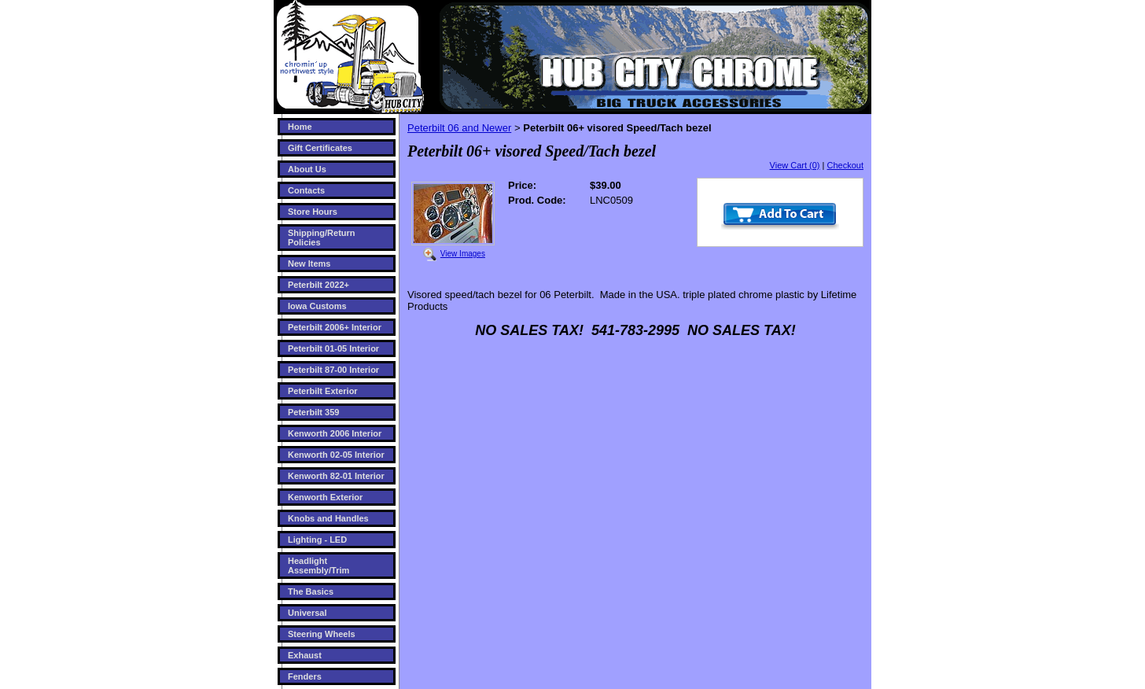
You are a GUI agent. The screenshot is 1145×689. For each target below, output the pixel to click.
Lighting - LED (317, 539)
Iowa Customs (317, 306)
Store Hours (312, 211)
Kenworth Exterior (325, 497)
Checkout (845, 165)
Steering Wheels (321, 634)
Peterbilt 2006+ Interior (334, 327)
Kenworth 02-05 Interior (336, 454)
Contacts (306, 190)
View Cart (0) (795, 165)
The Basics (310, 591)
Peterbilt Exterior (323, 391)
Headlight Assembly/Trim (318, 565)
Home (300, 126)
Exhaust (305, 655)
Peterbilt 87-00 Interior (333, 369)
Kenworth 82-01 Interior (336, 476)
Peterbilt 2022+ (318, 284)
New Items (309, 263)
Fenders (305, 676)
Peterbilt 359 (313, 412)
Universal (307, 612)
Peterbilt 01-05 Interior (333, 348)
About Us (307, 169)
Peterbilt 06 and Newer (459, 128)
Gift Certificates (320, 148)
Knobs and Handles (328, 518)
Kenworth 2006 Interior (334, 433)
